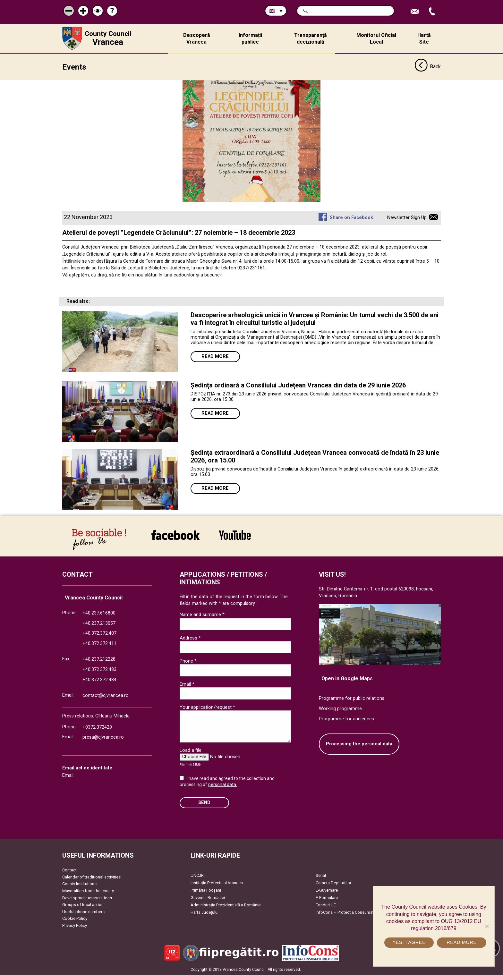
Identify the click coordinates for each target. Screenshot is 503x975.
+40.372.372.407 (99, 633)
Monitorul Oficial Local (376, 38)
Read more (215, 356)
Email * (187, 684)
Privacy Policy (74, 925)
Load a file (190, 750)
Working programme (340, 708)
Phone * (188, 661)
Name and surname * (202, 614)
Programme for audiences (346, 718)
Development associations (87, 897)
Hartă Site (424, 38)
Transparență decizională (310, 38)
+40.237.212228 (98, 659)
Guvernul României (208, 897)
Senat (321, 875)
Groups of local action (83, 904)
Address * (190, 637)
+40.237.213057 (98, 623)
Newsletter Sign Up (407, 217)
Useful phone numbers (83, 911)
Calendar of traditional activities (91, 876)
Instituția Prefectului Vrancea (217, 882)
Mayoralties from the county (88, 890)
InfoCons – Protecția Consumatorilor (349, 912)
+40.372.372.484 (99, 679)
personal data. (222, 784)
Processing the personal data (359, 744)
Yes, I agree (408, 942)
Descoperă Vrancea (196, 38)
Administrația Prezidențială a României (226, 905)
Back (427, 66)
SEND (204, 802)
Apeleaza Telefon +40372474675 (433, 11)
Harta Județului (204, 912)
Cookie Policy (74, 918)
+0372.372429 (97, 727)
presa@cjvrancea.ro (103, 737)
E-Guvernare (327, 890)
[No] (486, 926)
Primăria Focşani (206, 890)
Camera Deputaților (333, 882)
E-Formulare (327, 897)
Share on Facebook (351, 217)
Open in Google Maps (347, 678)
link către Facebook (175, 534)
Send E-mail (415, 11)
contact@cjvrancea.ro (105, 695)
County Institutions (79, 883)
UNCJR (197, 875)
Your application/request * (207, 707)
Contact (69, 870)
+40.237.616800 (98, 613)
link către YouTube (235, 534)
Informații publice (250, 38)
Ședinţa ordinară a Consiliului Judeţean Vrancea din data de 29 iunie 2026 (298, 385)
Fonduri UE (326, 905)
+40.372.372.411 (99, 643)
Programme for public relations (351, 698)
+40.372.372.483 (99, 669)
